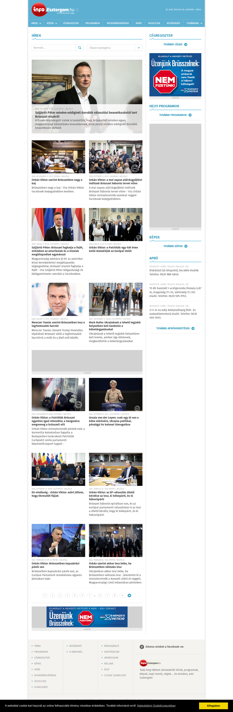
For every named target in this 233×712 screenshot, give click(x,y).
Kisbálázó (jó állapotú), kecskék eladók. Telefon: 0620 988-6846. (174, 272)
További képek (173, 246)
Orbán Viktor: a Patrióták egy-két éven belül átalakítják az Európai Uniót (113, 249)
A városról (76, 652)
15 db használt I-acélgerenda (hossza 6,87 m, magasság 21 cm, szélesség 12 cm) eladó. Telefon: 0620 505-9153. (175, 292)
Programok (93, 23)
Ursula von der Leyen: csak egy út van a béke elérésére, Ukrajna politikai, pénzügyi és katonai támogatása (114, 421)
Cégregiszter (71, 23)
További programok (173, 115)
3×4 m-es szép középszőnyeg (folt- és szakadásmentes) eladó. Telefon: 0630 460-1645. (173, 314)
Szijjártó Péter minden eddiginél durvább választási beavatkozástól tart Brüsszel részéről (86, 114)
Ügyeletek (154, 23)
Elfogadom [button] (213, 705)
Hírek (34, 23)
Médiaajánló (111, 646)
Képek (50, 23)
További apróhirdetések (173, 328)
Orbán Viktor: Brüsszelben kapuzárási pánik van (55, 565)
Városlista (77, 10)
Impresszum (111, 658)
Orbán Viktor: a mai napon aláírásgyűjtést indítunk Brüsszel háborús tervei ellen (115, 182)
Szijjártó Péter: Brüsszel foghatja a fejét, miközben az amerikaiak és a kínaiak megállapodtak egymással (57, 251)
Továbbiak (193, 23)
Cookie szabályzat (115, 675)
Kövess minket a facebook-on (164, 647)
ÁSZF (106, 670)
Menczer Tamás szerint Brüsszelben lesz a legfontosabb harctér (58, 324)
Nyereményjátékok (118, 23)
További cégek (172, 44)
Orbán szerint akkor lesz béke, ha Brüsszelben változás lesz (110, 565)
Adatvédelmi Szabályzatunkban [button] (156, 705)
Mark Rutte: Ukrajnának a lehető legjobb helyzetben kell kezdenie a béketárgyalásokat (115, 326)
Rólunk (108, 664)
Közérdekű (173, 23)
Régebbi (129, 595)
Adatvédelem (111, 652)
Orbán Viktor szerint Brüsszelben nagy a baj (57, 182)
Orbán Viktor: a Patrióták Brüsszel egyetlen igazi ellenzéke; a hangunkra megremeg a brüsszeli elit (56, 421)
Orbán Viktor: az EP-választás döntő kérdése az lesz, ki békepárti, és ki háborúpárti (111, 496)
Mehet (80, 48)
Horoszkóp (41, 687)
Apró (139, 23)
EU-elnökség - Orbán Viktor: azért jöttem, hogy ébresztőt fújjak (58, 494)
